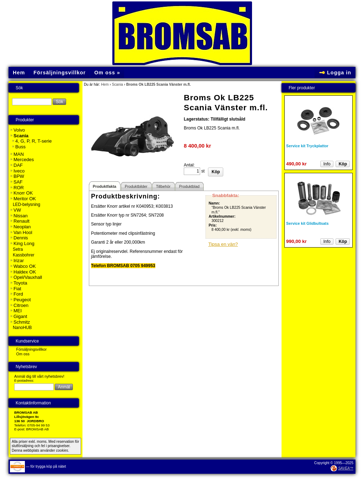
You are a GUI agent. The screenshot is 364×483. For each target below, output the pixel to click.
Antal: (189, 165)
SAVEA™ (345, 468)
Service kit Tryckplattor (307, 146)
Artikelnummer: (222, 216)
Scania (117, 84)
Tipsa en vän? (223, 244)
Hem (105, 84)
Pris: (213, 225)
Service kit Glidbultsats (307, 223)
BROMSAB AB (37, 429)
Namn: (214, 203)
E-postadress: (24, 380)
